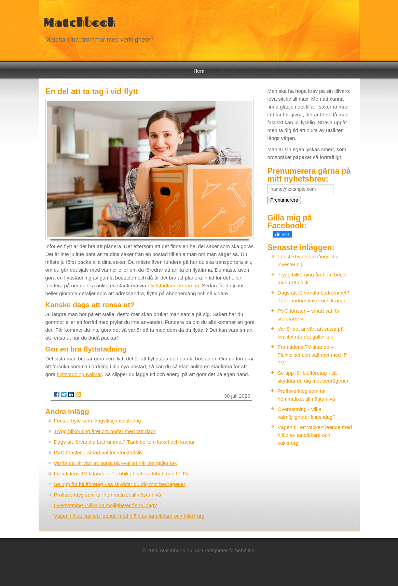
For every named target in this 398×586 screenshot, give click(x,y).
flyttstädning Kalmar (79, 374)
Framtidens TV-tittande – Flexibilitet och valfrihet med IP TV (121, 473)
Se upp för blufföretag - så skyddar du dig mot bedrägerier (120, 484)
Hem (199, 71)
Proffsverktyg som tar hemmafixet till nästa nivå (107, 495)
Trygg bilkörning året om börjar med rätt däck (105, 431)
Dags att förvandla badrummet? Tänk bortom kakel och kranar (124, 442)
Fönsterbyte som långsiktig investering (97, 421)
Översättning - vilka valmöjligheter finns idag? (105, 505)
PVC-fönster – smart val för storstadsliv (98, 452)
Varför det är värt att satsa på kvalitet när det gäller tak (115, 463)
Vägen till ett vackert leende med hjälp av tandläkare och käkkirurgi (130, 516)
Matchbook (79, 22)
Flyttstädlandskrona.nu (173, 285)
